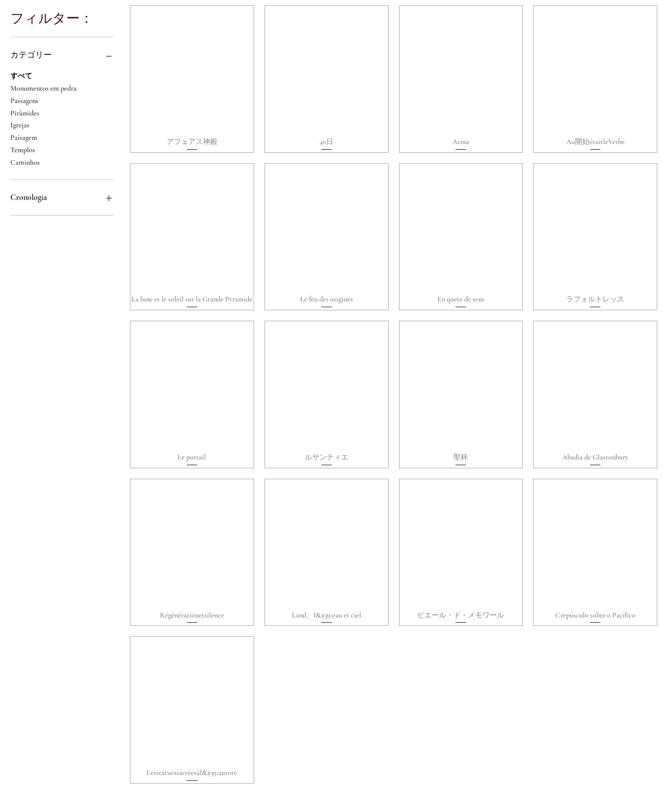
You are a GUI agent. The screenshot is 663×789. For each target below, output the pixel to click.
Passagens (24, 100)
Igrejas (20, 124)
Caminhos (25, 161)
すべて (21, 75)
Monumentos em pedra (43, 87)
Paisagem (23, 137)
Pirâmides (24, 112)
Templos (22, 149)
